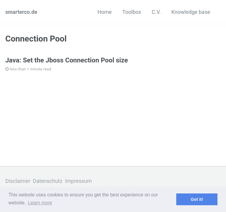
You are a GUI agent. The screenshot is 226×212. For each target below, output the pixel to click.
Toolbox (131, 12)
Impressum (78, 181)
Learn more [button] (40, 202)
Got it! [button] (197, 199)
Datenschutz (47, 181)
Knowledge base (190, 12)
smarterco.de (21, 12)
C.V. (156, 12)
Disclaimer (17, 181)
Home (104, 12)
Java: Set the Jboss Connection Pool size (66, 60)
